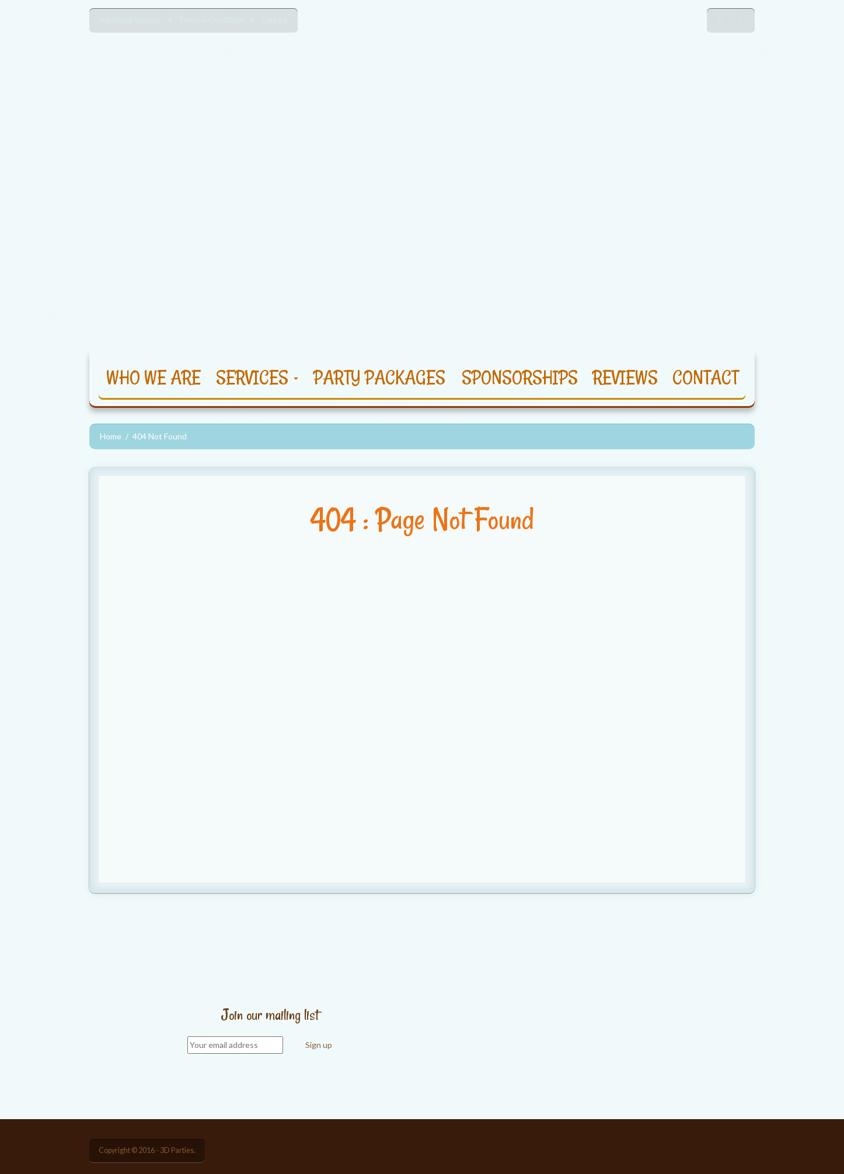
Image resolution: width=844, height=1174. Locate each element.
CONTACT (705, 377)
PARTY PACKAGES (379, 377)
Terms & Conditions (211, 20)
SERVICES (257, 377)
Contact (274, 20)
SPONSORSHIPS (520, 377)
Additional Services (130, 20)
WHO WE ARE (153, 377)
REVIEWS (625, 377)
